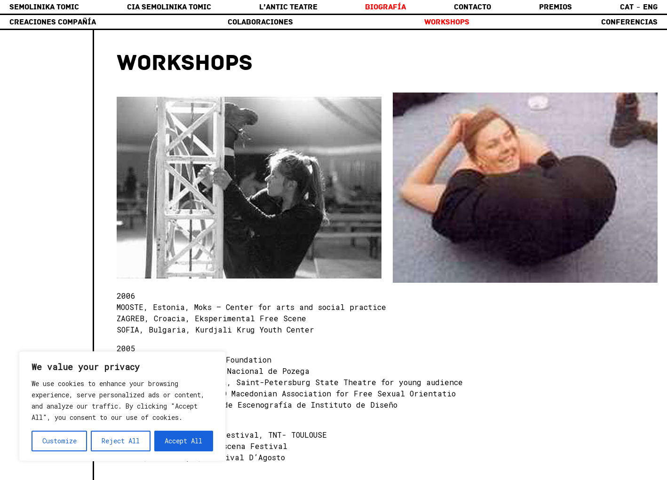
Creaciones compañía (52, 22)
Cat (627, 7)
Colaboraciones (260, 22)
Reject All (121, 440)
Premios (555, 7)
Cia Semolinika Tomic (169, 7)
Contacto (472, 7)
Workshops (446, 22)
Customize (59, 440)
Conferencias (629, 22)
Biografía (385, 7)
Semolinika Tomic (44, 7)
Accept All (183, 440)
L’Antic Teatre (288, 7)
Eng (650, 7)
